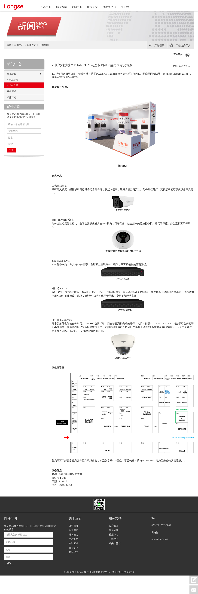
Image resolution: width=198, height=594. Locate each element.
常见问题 (113, 530)
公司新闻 (44, 45)
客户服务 (113, 525)
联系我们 (73, 552)
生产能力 (73, 539)
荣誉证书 (73, 548)
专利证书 (73, 543)
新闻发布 (31, 45)
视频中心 (113, 534)
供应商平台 (109, 7)
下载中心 (113, 539)
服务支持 (92, 7)
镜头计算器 (115, 543)
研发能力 (73, 534)
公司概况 (73, 525)
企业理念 (73, 530)
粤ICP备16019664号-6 (123, 572)
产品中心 (46, 7)
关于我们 (126, 7)
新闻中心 (77, 7)
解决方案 (61, 7)
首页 (9, 45)
